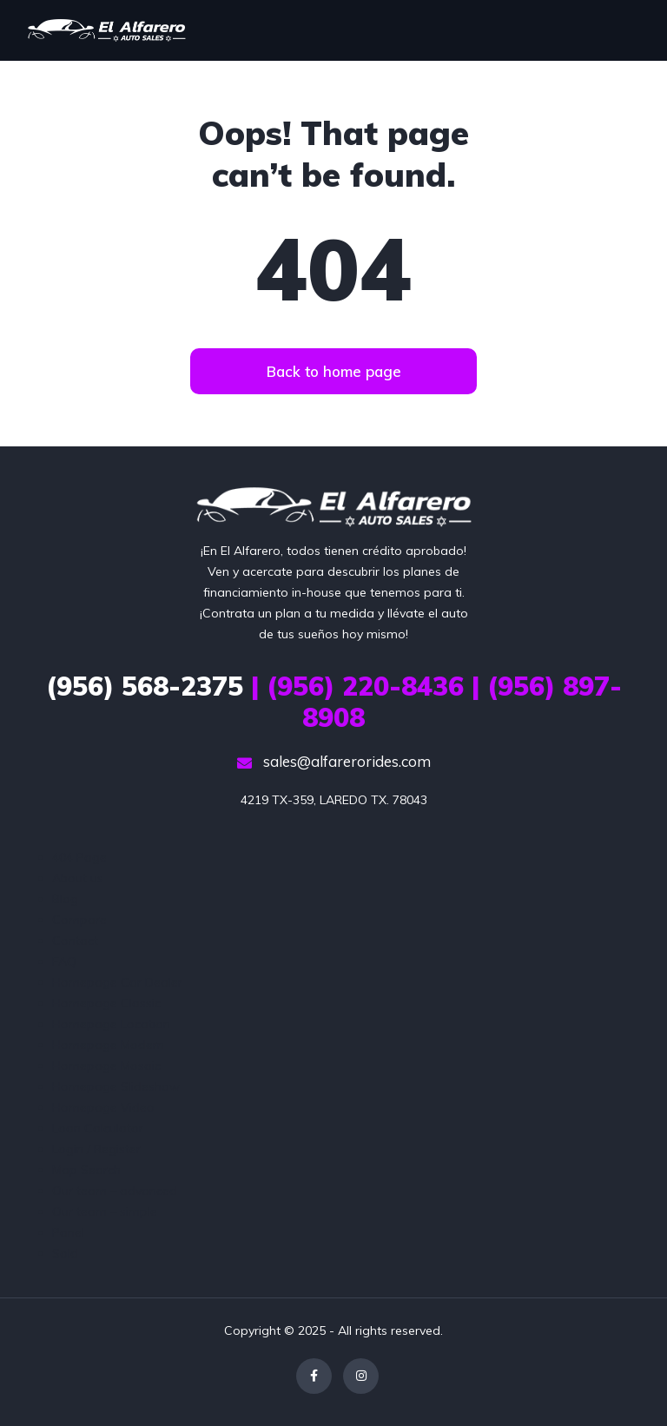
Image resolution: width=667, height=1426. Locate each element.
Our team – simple (104, 1211)
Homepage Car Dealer (117, 982)
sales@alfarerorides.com (334, 761)
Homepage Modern (108, 1045)
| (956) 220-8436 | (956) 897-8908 (334, 702)
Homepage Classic (106, 1003)
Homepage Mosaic (106, 1065)
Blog (65, 899)
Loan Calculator (97, 1128)
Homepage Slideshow (116, 1086)
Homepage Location (111, 1024)
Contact (75, 940)
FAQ (64, 961)
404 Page (79, 857)
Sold (65, 1253)
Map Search (86, 1170)
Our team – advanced (114, 1190)
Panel (68, 1232)
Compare (79, 920)
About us (77, 878)
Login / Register (96, 1149)
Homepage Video (103, 1107)
